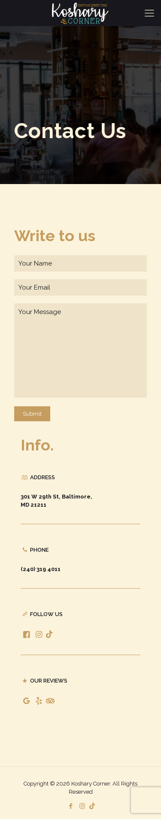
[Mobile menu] (149, 13)
